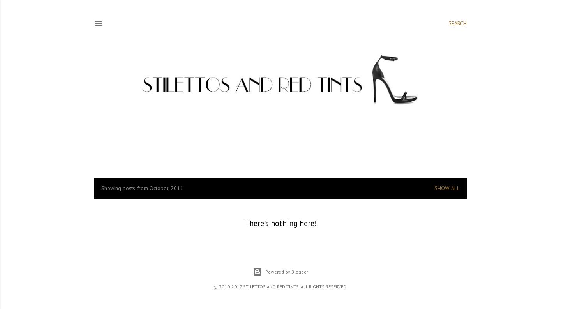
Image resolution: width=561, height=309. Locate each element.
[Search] (457, 23)
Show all (447, 188)
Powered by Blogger (280, 272)
